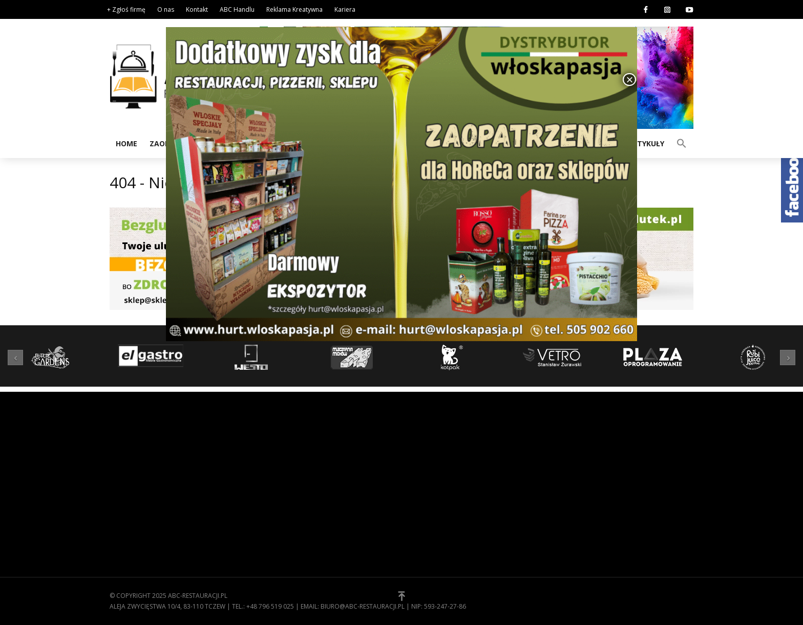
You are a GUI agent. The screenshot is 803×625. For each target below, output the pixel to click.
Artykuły (645, 143)
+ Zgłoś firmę (126, 9)
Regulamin (427, 463)
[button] (682, 143)
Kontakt (197, 9)
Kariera (344, 9)
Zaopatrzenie (283, 568)
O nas (165, 9)
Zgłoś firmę (429, 495)
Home (126, 143)
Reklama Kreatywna (294, 9)
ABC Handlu (237, 9)
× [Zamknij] (629, 79)
